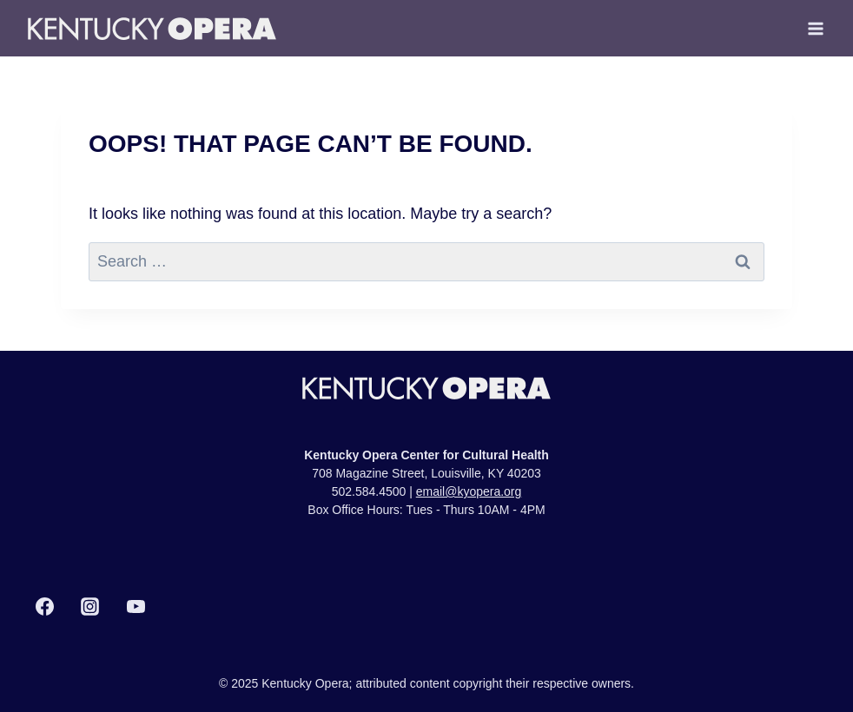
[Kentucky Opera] (152, 28)
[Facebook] (44, 607)
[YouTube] (135, 607)
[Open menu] (815, 28)
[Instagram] (90, 607)
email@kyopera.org (469, 491)
